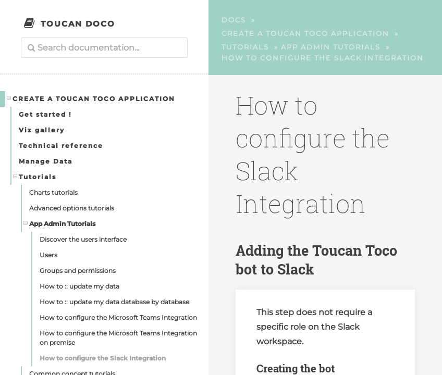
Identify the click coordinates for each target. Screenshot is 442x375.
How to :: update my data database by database (114, 302)
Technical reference (61, 145)
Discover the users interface (83, 239)
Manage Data (45, 161)
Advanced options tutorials (71, 208)
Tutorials (35, 176)
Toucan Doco (78, 24)
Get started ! (45, 114)
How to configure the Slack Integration (103, 358)
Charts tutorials (53, 192)
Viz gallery (42, 130)
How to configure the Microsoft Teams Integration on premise (118, 337)
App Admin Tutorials (59, 223)
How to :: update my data (79, 286)
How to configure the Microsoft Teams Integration (118, 317)
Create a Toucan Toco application (91, 98)
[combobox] (104, 48)
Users (48, 255)
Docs (234, 20)
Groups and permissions (78, 270)
